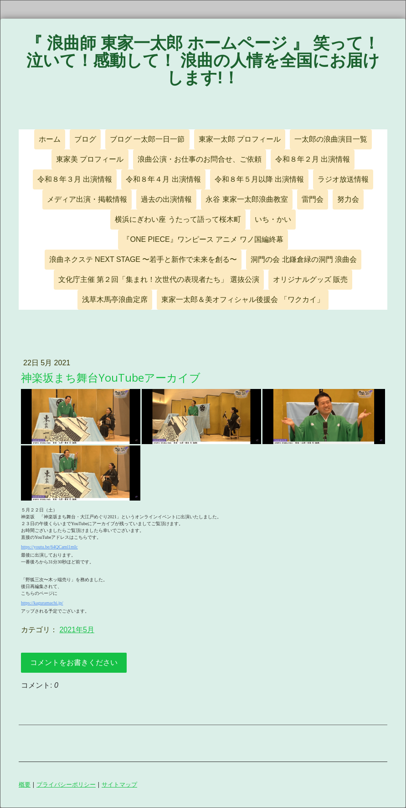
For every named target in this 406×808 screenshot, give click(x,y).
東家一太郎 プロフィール (240, 139)
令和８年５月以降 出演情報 (259, 179)
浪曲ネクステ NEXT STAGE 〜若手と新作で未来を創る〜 (143, 259)
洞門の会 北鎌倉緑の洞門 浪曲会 (304, 259)
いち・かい (273, 219)
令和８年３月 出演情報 (74, 179)
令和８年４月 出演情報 (163, 179)
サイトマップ (119, 784)
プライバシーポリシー (66, 784)
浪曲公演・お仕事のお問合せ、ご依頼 (200, 159)
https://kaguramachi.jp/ (42, 602)
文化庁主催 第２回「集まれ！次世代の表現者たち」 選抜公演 (158, 279)
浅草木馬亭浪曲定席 (115, 299)
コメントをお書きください (74, 662)
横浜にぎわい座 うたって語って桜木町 (178, 219)
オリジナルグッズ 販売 (310, 279)
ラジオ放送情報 (343, 179)
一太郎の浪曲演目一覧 (330, 139)
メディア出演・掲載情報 (87, 199)
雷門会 (313, 199)
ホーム (50, 139)
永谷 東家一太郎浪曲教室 (247, 199)
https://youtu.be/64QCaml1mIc (49, 546)
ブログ (85, 139)
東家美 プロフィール (89, 159)
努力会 (348, 199)
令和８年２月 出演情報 (312, 159)
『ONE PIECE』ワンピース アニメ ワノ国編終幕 (203, 239)
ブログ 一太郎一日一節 (147, 139)
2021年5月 (76, 630)
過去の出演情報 (166, 199)
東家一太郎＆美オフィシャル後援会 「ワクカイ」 (242, 299)
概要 (25, 784)
